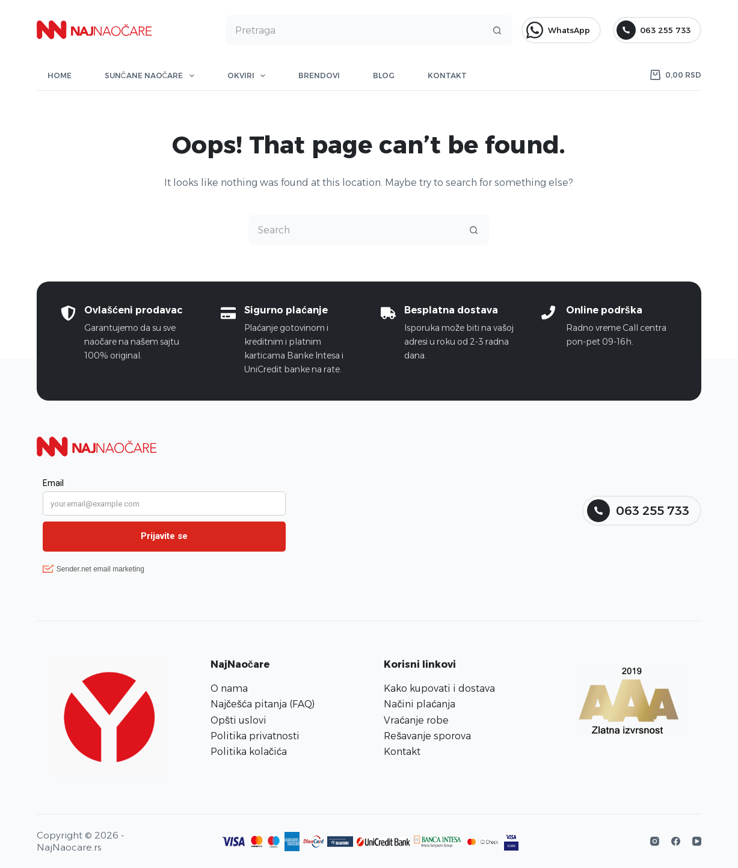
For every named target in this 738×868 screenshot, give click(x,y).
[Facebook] (675, 841)
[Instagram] (654, 841)
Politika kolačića (249, 751)
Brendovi (319, 75)
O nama (229, 688)
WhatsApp (558, 30)
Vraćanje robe (416, 720)
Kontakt (447, 75)
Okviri (248, 76)
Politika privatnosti (255, 736)
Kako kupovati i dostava (439, 688)
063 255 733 (653, 30)
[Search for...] (354, 30)
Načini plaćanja (419, 704)
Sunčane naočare (152, 76)
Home (60, 75)
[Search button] (497, 30)
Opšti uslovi (238, 720)
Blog (384, 75)
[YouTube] (696, 841)
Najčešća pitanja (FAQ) (263, 704)
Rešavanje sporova (427, 736)
